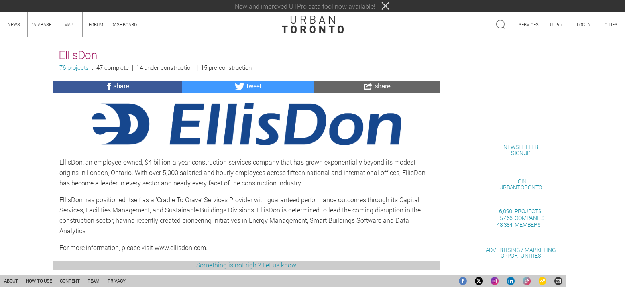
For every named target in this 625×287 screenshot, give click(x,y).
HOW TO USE (39, 281)
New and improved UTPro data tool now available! (305, 6)
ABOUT (11, 281)
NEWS (14, 24)
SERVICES (529, 24)
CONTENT (70, 281)
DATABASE (41, 24)
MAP (68, 24)
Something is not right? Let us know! (247, 265)
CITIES (611, 24)
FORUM (96, 24)
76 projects (74, 67)
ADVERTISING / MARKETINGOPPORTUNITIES (521, 252)
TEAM (94, 281)
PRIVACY (117, 281)
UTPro (556, 24)
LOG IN (584, 24)
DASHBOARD (124, 24)
